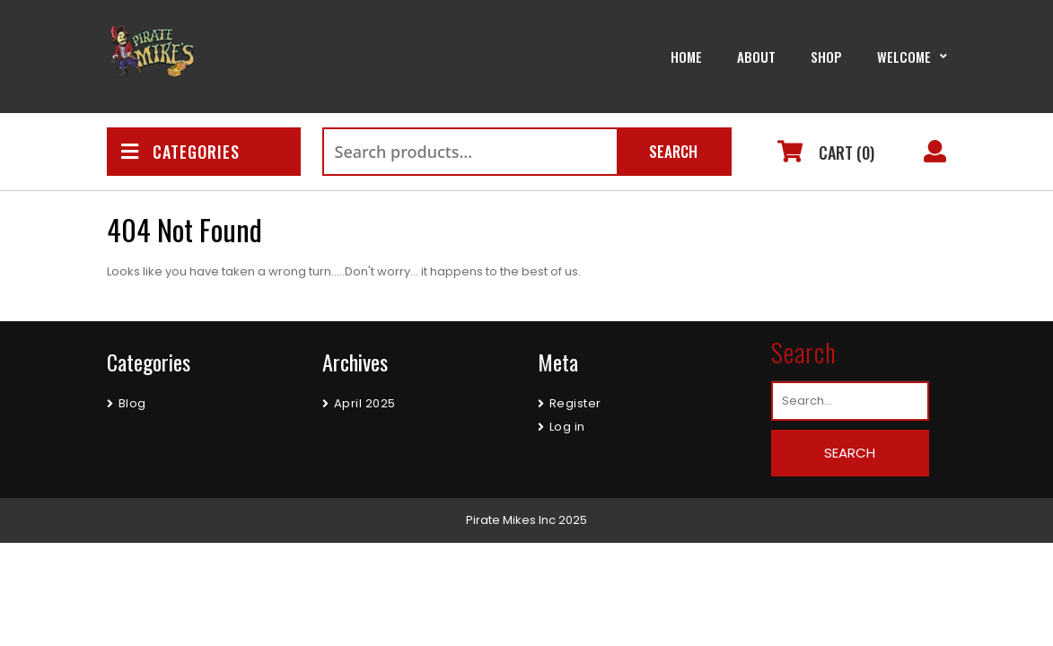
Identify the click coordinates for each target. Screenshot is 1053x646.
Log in (567, 426)
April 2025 (365, 403)
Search (673, 151)
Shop (826, 56)
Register (575, 403)
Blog (132, 403)
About (756, 56)
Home (686, 56)
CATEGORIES (180, 151)
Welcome (904, 56)
